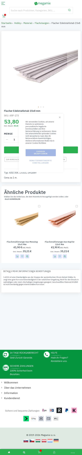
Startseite (6, 23)
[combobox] (41, 10)
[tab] (7, 267)
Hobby (17, 23)
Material (27, 23)
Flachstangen (42, 23)
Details (7, 267)
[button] (65, 252)
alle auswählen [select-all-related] (12, 195)
